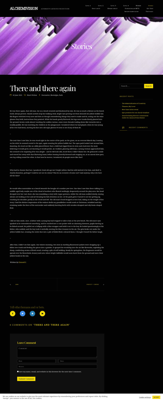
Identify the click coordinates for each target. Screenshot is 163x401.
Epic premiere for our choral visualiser (135, 112)
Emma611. (22, 262)
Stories (150, 5)
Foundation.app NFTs (132, 8)
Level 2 (100, 5)
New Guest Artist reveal (130, 109)
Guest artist (96, 8)
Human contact (113, 8)
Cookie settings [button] (145, 397)
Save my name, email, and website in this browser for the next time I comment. (50, 372)
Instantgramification (131, 11)
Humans (138, 5)
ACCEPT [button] (156, 397)
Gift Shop (150, 8)
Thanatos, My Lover (128, 106)
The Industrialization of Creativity (134, 103)
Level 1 (88, 5)
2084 (16, 284)
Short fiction (32, 95)
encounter (46, 95)
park (61, 95)
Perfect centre (93, 284)
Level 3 (113, 5)
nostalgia (54, 95)
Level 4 (126, 5)
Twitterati (149, 11)
